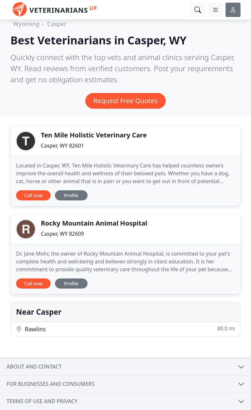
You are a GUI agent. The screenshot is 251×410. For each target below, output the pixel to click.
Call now (33, 195)
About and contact (34, 366)
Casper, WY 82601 (62, 145)
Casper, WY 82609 (62, 233)
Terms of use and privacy (42, 401)
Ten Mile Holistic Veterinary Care (94, 135)
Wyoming (26, 24)
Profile (71, 195)
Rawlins (125, 329)
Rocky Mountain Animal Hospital (94, 223)
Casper (56, 24)
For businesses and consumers (50, 383)
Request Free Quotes (125, 100)
